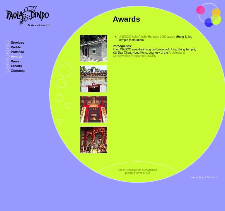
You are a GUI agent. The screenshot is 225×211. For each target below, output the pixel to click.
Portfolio (17, 52)
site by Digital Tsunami (204, 177)
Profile (16, 47)
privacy (129, 172)
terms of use (143, 172)
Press (15, 61)
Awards (17, 56)
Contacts (18, 70)
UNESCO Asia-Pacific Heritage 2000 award (147, 36)
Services (17, 42)
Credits (16, 66)
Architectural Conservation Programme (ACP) (149, 54)
